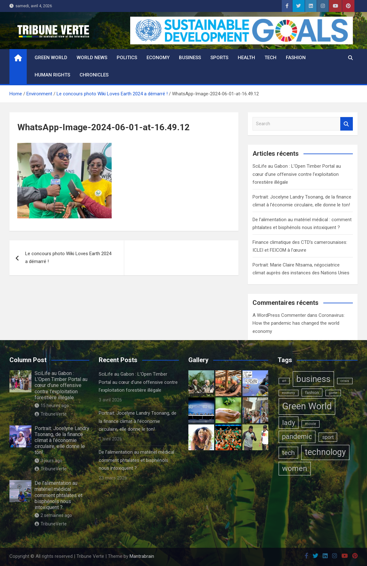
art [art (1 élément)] (284, 381)
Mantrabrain (142, 556)
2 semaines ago (53, 515)
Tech (270, 57)
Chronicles (94, 75)
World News (92, 57)
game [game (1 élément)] (333, 393)
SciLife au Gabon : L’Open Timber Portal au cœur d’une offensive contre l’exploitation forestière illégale (297, 174)
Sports (219, 57)
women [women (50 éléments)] (294, 468)
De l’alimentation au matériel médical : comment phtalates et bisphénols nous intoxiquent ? (58, 495)
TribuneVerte (51, 414)
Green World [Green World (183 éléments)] (307, 406)
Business (190, 57)
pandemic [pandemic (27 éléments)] (297, 436)
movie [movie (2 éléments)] (310, 424)
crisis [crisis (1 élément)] (345, 381)
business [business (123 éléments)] (313, 379)
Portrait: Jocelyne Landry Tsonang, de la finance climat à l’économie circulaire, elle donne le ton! (62, 440)
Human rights (52, 75)
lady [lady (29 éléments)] (288, 423)
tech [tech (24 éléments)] (288, 453)
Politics (127, 57)
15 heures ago (52, 405)
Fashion (296, 57)
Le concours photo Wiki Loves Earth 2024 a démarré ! (68, 258)
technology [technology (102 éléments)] (325, 452)
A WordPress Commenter (279, 315)
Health (246, 57)
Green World (51, 57)
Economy (158, 57)
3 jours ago (48, 460)
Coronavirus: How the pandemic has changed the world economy (299, 323)
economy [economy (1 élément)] (288, 393)
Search (346, 124)
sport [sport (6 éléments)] (328, 437)
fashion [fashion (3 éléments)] (312, 392)
